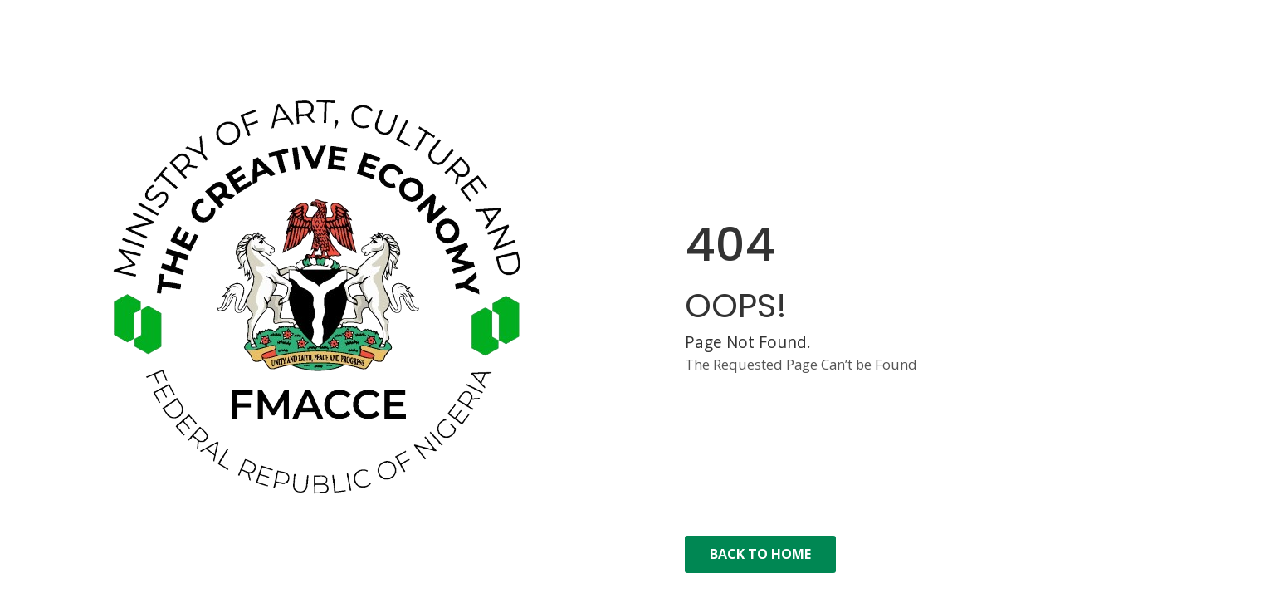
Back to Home (760, 554)
